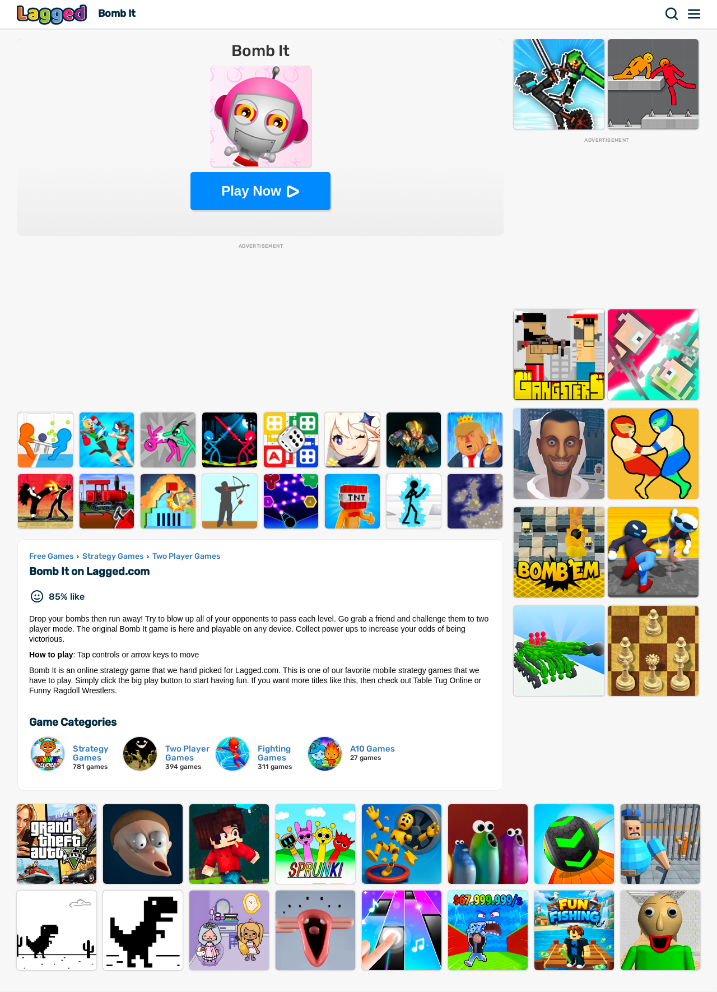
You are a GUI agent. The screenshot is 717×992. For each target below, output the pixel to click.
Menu (694, 14)
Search (672, 14)
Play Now (251, 190)
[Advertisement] (260, 328)
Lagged (53, 14)
